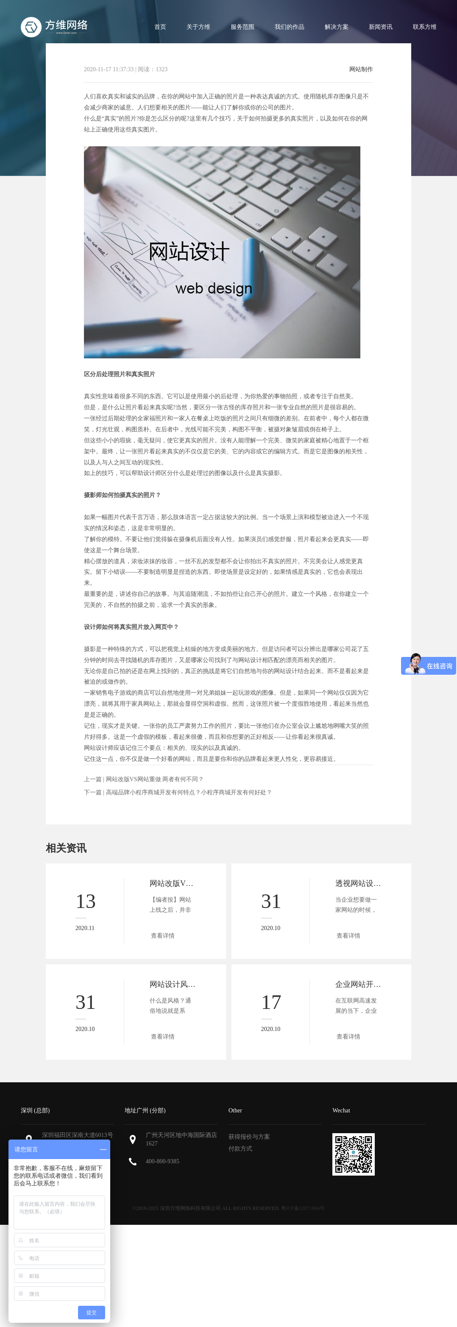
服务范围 (242, 27)
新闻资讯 (381, 27)
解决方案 (336, 27)
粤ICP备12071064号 (303, 1208)
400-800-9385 (162, 1161)
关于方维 (198, 27)
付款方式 (240, 1148)
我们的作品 (289, 27)
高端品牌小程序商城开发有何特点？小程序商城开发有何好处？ (189, 792)
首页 (160, 27)
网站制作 (361, 70)
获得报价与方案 (249, 1137)
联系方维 (425, 27)
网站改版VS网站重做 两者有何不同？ (155, 779)
